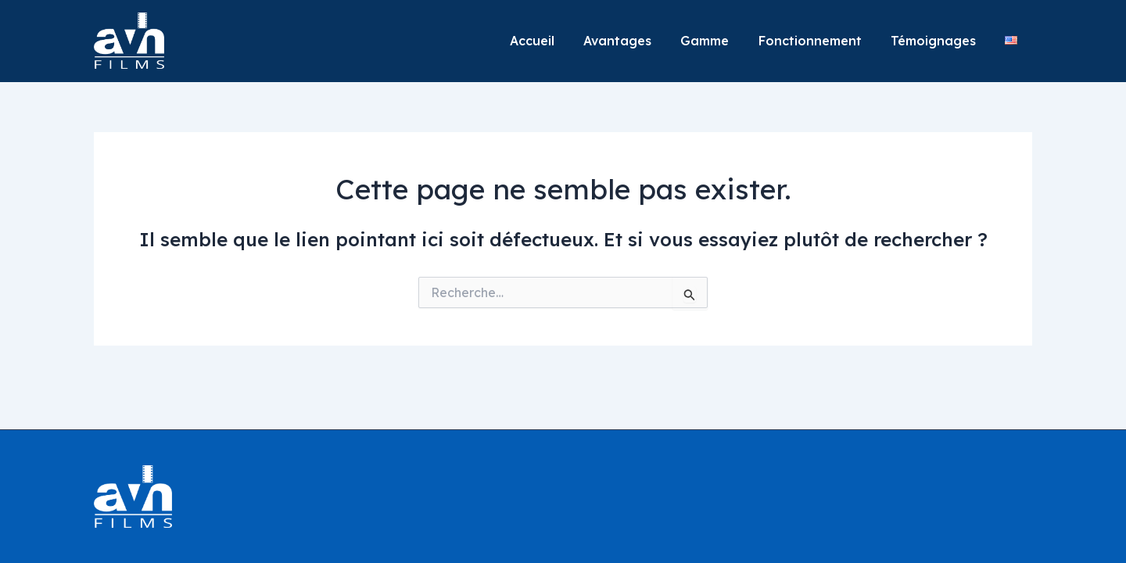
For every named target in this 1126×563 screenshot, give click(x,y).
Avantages (636, 40)
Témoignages (939, 40)
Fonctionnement (820, 40)
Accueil (555, 40)
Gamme (719, 40)
